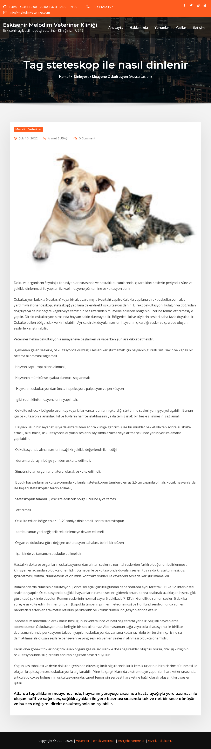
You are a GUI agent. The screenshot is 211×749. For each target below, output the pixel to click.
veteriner (82, 740)
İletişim (199, 27)
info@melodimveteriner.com (30, 12)
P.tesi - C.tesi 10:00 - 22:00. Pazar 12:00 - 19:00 (43, 7)
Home (64, 76)
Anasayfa (115, 27)
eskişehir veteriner (131, 740)
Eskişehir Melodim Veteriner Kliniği (50, 25)
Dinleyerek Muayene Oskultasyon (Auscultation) (113, 76)
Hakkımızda (139, 27)
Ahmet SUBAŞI (58, 138)
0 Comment (87, 138)
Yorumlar (162, 27)
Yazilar (181, 27)
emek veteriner (104, 740)
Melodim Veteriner (28, 129)
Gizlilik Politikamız (160, 740)
